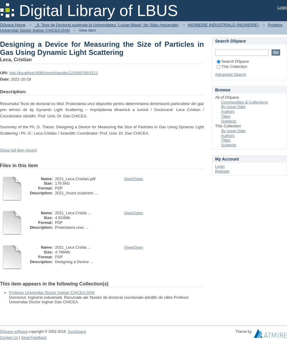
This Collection (232, 66)
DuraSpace (77, 332)
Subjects (228, 121)
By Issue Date (233, 106)
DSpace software (14, 332)
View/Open (133, 179)
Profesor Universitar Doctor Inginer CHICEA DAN (52, 292)
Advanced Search (230, 74)
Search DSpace (233, 61)
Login (282, 7)
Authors (228, 111)
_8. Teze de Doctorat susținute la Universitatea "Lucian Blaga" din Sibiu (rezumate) (107, 25)
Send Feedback (34, 338)
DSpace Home (13, 25)
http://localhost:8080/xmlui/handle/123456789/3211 (53, 73)
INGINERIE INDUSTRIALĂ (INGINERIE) (223, 25)
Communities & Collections (244, 102)
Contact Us (9, 338)
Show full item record (18, 150)
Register (222, 171)
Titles (226, 116)
